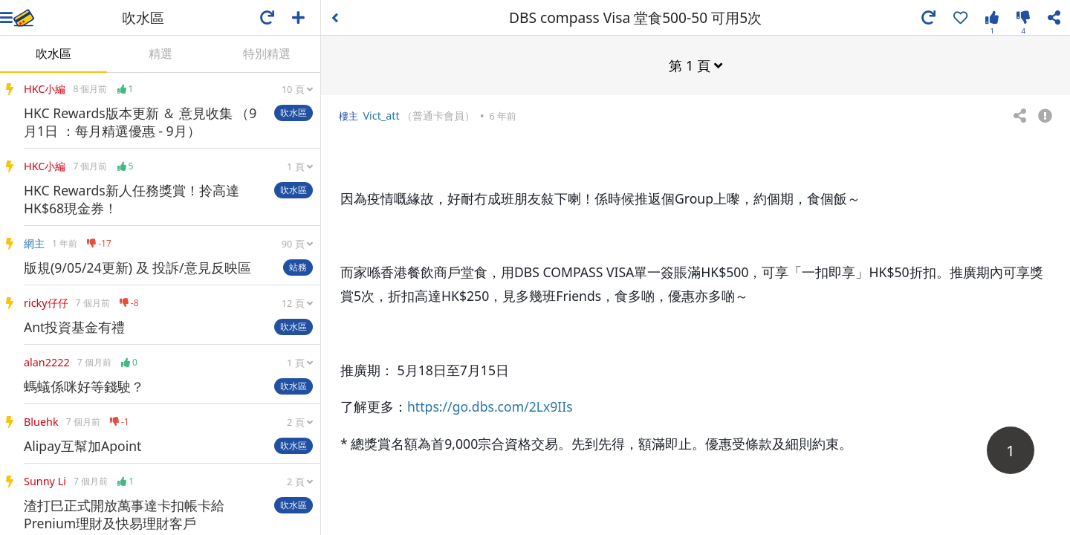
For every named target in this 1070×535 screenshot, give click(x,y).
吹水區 (53, 53)
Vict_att (381, 115)
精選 (160, 53)
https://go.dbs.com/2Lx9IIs (490, 406)
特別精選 (267, 53)
